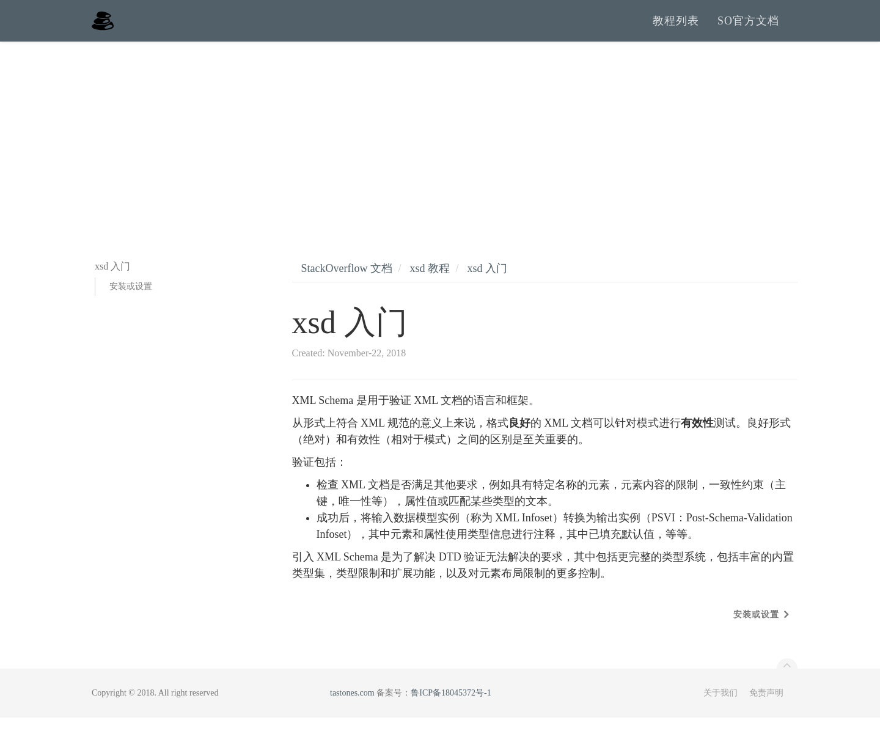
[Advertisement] (440, 146)
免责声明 (766, 706)
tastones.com (352, 706)
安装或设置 (130, 299)
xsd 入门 (488, 282)
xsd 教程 (429, 282)
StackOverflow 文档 (346, 282)
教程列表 (676, 27)
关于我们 (720, 706)
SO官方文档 (748, 27)
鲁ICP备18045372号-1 (451, 706)
